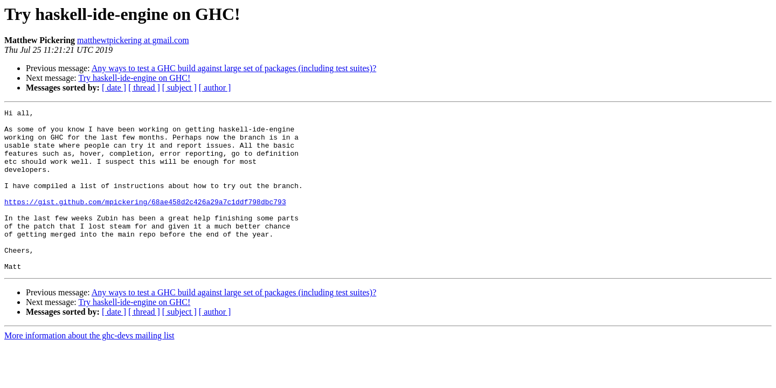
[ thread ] (144, 87)
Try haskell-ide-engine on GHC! (134, 77)
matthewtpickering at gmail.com (133, 40)
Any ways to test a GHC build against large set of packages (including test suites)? (234, 68)
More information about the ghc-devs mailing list (89, 367)
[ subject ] (179, 87)
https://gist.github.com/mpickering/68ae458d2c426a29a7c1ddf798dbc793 (145, 221)
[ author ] (215, 87)
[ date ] (114, 87)
